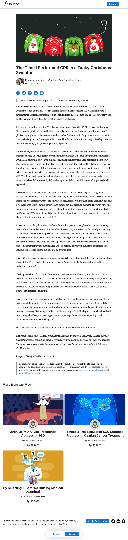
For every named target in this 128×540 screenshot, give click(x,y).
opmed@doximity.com (29, 373)
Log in (56, 534)
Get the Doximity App (97, 521)
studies (48, 225)
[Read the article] (33, 409)
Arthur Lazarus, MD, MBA (33, 496)
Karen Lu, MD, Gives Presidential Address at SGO (33, 433)
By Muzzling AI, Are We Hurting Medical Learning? (33, 489)
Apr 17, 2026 (21, 445)
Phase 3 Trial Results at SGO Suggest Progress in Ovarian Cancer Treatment (95, 433)
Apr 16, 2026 (21, 501)
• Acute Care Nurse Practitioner (66, 80)
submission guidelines (90, 370)
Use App (113, 4)
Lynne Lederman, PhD (33, 440)
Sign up (71, 534)
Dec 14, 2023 (31, 83)
